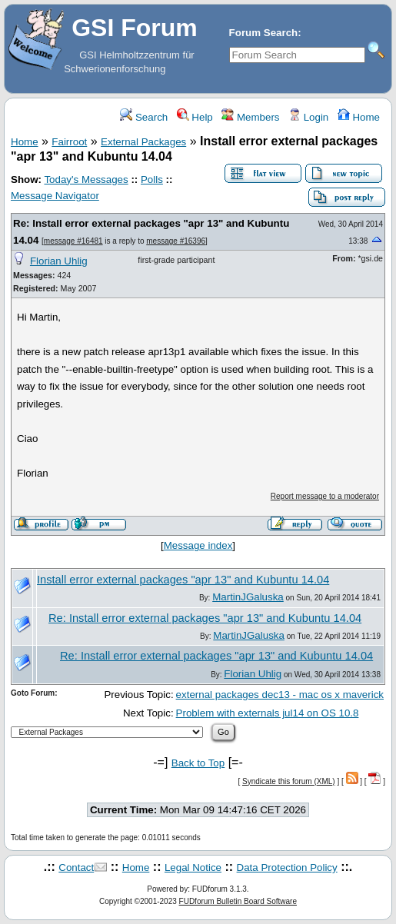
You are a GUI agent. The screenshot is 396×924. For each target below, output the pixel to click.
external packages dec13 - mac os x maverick (280, 694)
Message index (198, 545)
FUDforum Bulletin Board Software (238, 901)
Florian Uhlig (59, 261)
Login (308, 117)
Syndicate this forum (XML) (288, 781)
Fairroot (69, 142)
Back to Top (198, 763)
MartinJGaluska (248, 597)
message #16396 (175, 241)
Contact (76, 867)
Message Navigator (55, 195)
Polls (152, 179)
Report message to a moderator (325, 496)
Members (250, 117)
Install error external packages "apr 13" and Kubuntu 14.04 (183, 579)
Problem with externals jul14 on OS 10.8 (267, 713)
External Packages (143, 142)
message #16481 (73, 241)
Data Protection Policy (287, 867)
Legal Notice (193, 867)
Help (195, 117)
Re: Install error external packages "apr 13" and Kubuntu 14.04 (204, 618)
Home (359, 117)
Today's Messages (86, 179)
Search (144, 117)
